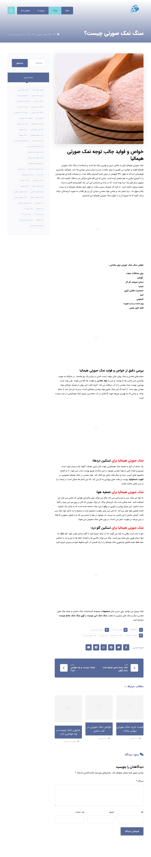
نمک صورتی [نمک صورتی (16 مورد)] (39, 203)
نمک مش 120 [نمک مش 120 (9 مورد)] (38, 214)
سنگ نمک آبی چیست (97, 615)
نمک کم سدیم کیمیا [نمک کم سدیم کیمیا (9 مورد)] (26, 220)
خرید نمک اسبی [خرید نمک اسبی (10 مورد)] (23, 90)
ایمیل (111, 812)
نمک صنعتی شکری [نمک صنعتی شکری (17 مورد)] (37, 191)
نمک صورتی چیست (89, 635)
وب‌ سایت (79, 812)
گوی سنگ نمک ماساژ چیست (71, 615)
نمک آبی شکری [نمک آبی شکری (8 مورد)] (23, 124)
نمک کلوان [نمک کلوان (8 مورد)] (39, 220)
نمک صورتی (103, 635)
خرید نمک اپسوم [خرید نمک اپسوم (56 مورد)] (37, 95)
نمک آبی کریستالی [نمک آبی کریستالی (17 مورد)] (37, 129)
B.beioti (134, 630)
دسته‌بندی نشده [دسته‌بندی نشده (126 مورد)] (23, 95)
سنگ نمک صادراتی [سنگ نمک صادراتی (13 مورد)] (23, 101)
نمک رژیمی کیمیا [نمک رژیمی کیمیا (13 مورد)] (37, 186)
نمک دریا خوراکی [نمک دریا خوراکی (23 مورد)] (28, 174)
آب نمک (63, 533)
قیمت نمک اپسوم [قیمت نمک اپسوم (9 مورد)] (37, 124)
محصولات (105, 611)
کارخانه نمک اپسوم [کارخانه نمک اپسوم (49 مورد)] (37, 225)
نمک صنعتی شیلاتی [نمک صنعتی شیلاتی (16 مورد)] (20, 191)
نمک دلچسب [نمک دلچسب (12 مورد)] (24, 180)
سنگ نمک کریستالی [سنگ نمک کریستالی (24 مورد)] (21, 112)
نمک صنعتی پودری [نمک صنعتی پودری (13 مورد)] (20, 197)
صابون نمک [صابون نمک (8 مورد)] (39, 118)
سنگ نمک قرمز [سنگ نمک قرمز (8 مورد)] (23, 107)
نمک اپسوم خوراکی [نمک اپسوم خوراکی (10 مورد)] (36, 135)
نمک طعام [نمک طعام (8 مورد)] (39, 208)
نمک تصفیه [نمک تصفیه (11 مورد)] (23, 135)
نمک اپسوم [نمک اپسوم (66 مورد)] (23, 129)
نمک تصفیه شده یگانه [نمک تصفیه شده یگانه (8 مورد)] (35, 169)
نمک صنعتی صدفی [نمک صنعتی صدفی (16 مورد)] (36, 197)
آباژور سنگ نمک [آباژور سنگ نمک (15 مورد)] (37, 90)
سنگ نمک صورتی (97, 630)
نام (142, 812)
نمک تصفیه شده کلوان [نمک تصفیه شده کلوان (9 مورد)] (35, 163)
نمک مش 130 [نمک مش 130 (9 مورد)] (26, 214)
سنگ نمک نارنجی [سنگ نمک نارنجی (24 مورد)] (37, 112)
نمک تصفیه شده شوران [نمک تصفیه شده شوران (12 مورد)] (35, 152)
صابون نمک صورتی (69, 741)
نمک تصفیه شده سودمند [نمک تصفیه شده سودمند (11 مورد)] (35, 146)
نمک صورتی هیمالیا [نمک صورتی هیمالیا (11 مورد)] (25, 203)
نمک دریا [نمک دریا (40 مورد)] (40, 174)
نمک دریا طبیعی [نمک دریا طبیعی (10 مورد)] (37, 180)
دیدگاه (139, 781)
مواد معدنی (102, 380)
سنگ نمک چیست (131, 635)
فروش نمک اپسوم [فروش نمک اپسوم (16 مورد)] (26, 118)
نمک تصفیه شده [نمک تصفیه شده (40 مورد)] (37, 140)
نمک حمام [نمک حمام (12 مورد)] (21, 169)
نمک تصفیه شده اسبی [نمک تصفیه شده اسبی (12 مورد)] (21, 140)
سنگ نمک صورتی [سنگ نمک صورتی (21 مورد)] (37, 107)
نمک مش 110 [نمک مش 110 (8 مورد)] (28, 208)
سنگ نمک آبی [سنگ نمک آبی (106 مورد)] (38, 101)
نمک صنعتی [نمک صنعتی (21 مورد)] (25, 186)
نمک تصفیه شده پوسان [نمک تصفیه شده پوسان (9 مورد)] (35, 157)
